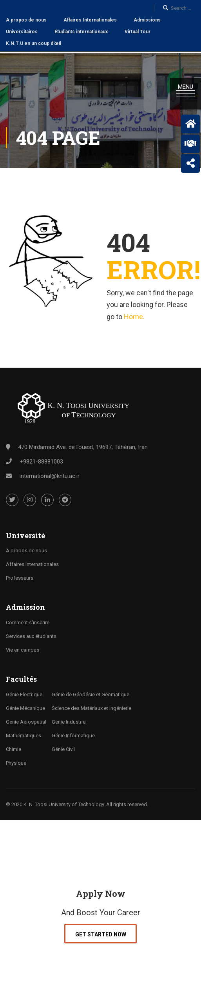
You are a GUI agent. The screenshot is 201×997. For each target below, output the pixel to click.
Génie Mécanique (25, 707)
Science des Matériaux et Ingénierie (91, 707)
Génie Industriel (69, 721)
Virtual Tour (137, 31)
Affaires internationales (32, 563)
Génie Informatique (73, 734)
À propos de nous (26, 550)
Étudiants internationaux (81, 31)
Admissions (147, 20)
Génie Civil (63, 748)
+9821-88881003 (41, 460)
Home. (134, 315)
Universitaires (22, 31)
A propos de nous (26, 20)
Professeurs (19, 577)
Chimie (13, 748)
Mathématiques (23, 734)
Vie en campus (22, 649)
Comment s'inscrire (27, 622)
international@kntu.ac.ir (50, 474)
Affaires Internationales (90, 20)
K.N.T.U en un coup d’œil (33, 43)
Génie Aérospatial (26, 721)
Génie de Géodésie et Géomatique (90, 693)
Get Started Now (100, 933)
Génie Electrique (24, 693)
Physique (16, 762)
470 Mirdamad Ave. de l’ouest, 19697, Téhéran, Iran (83, 445)
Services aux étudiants (31, 635)
